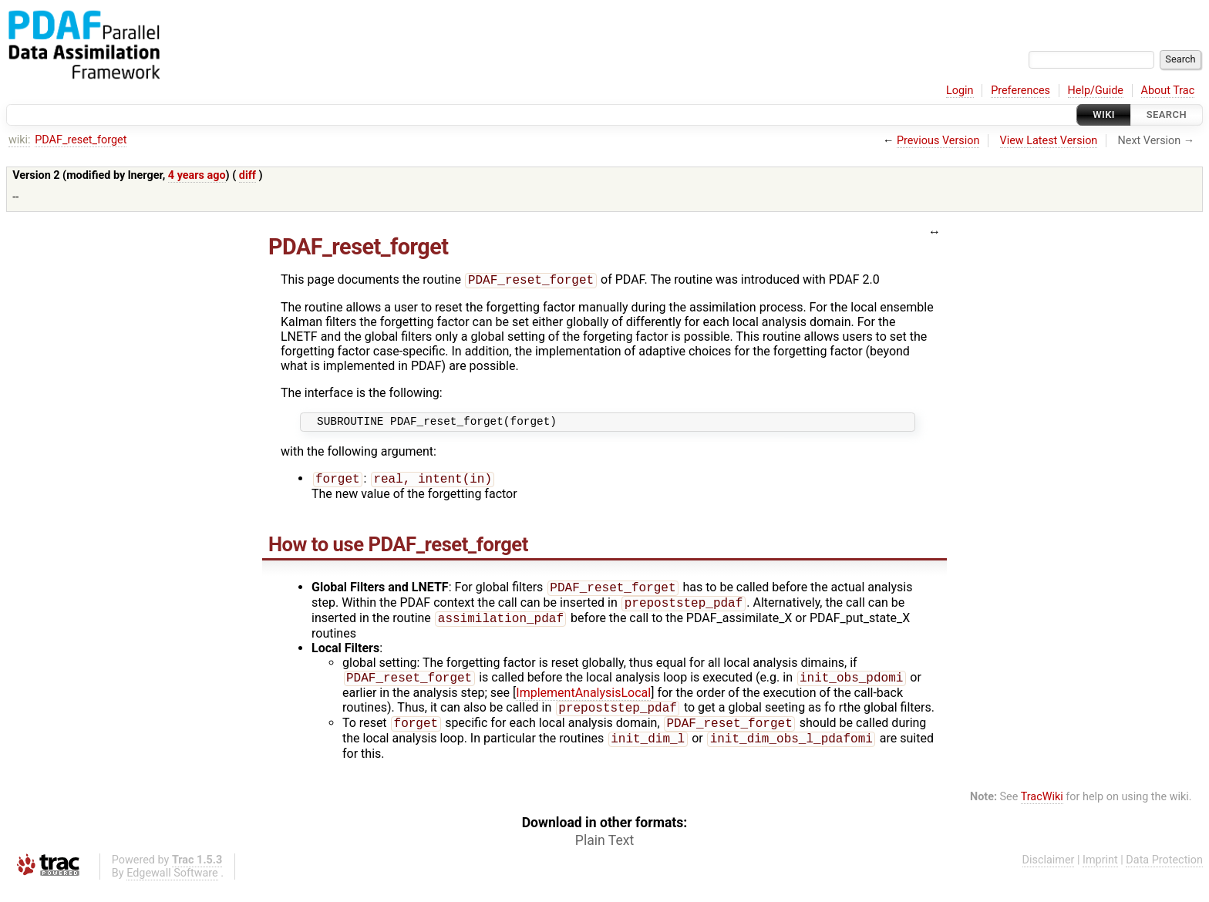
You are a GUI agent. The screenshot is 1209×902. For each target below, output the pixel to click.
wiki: (19, 139)
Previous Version (938, 140)
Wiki (1104, 114)
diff (247, 175)
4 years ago (197, 175)
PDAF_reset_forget (80, 139)
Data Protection (1164, 876)
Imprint (1100, 876)
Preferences (1020, 90)
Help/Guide (1095, 90)
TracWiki (1042, 813)
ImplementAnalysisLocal (583, 704)
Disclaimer (1048, 876)
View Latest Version (1049, 140)
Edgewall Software (172, 889)
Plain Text (604, 856)
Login (960, 90)
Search (1167, 114)
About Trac (1168, 90)
